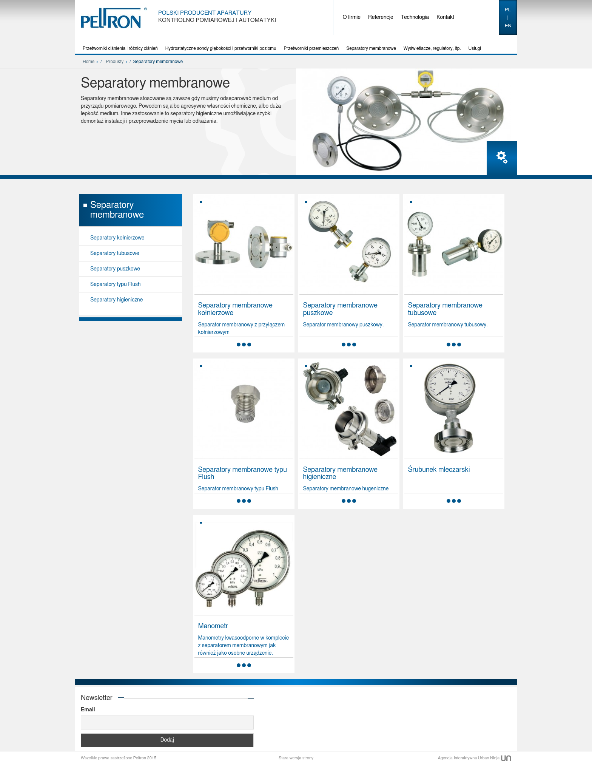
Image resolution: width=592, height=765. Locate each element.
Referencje (380, 17)
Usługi (475, 48)
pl (508, 10)
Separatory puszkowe (115, 269)
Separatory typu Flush (115, 284)
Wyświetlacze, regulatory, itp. (432, 48)
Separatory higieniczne (116, 300)
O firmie (352, 17)
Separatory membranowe (371, 48)
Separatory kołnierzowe (117, 238)
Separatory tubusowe (114, 253)
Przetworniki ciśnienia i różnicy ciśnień (120, 48)
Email (88, 709)
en (508, 25)
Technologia (415, 17)
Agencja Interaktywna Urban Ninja (474, 758)
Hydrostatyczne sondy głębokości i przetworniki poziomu (220, 48)
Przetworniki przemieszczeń (311, 48)
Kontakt (445, 17)
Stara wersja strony (296, 758)
